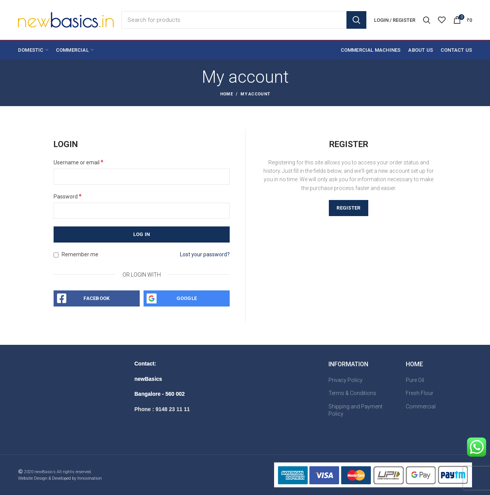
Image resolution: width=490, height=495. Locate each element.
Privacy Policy (345, 380)
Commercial (421, 406)
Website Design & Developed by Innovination (60, 478)
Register (348, 208)
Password (68, 196)
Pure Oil (415, 380)
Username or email (78, 162)
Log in (141, 234)
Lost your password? (205, 254)
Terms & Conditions (352, 393)
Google (186, 298)
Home (226, 94)
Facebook (96, 298)
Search (356, 20)
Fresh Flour (419, 393)
